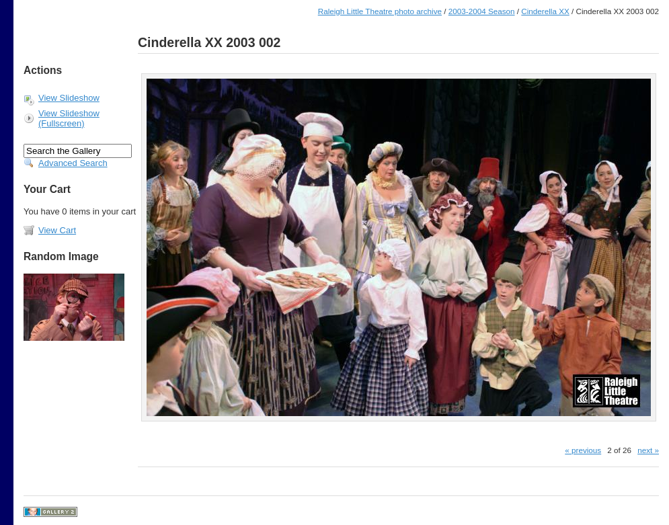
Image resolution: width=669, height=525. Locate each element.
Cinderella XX (545, 11)
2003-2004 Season (481, 11)
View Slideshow (69, 98)
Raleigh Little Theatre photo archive (380, 11)
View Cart (57, 230)
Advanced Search (73, 163)
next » (648, 450)
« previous (583, 450)
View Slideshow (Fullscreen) (69, 118)
